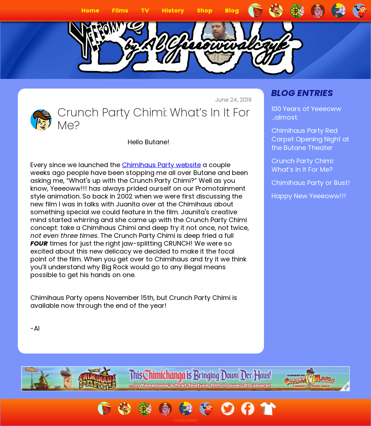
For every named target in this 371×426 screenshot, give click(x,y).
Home (90, 10)
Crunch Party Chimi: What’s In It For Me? (302, 165)
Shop (204, 10)
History (173, 10)
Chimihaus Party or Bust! (310, 182)
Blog (232, 10)
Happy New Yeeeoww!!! (308, 195)
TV (145, 10)
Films (120, 10)
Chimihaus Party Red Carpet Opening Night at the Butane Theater (310, 139)
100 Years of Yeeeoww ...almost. (306, 113)
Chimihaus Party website (161, 164)
